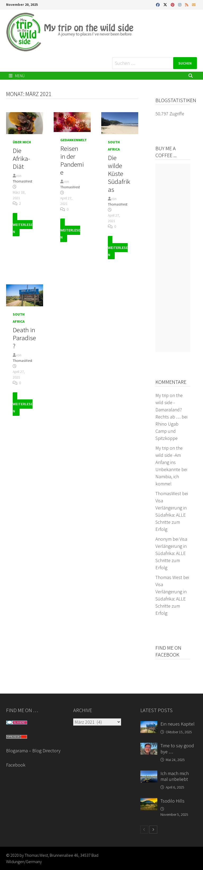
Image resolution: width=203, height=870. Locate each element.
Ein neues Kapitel (177, 724)
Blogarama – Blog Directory (33, 751)
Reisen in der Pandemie (72, 160)
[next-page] (153, 829)
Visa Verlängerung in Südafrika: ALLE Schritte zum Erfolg (171, 515)
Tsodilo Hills (172, 801)
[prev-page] (144, 829)
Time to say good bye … (177, 749)
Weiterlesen (23, 223)
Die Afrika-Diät (21, 158)
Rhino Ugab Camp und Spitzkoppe (166, 431)
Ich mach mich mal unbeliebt (174, 776)
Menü (17, 75)
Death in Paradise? (24, 338)
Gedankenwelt (73, 140)
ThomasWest (22, 181)
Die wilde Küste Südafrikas (119, 173)
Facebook (15, 765)
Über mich (22, 142)
